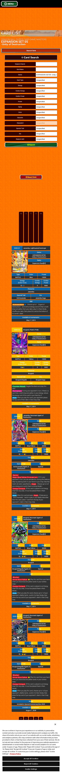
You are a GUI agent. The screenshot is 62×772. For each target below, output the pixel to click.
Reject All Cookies (31, 764)
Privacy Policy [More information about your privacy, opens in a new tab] (15, 754)
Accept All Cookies (31, 758)
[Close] (55, 724)
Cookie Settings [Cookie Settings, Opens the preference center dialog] (31, 769)
